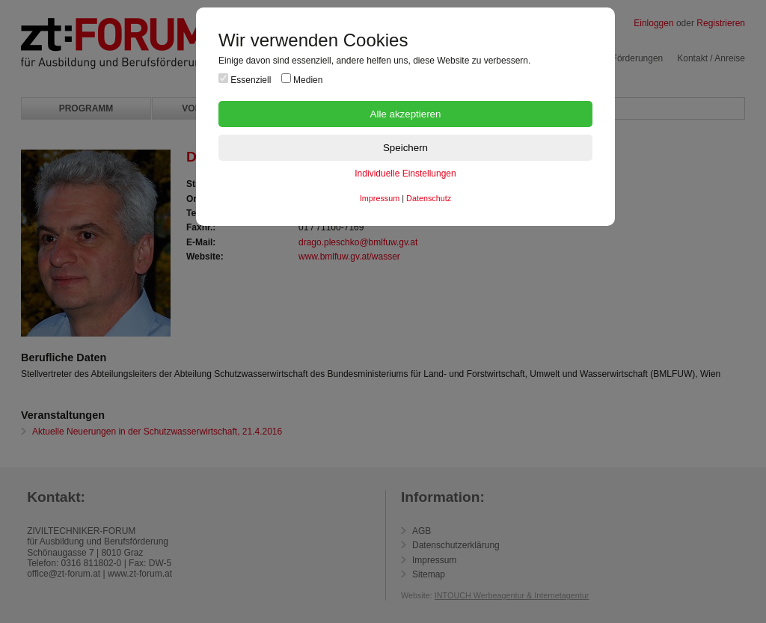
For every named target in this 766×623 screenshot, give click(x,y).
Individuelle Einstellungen (405, 173)
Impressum (379, 198)
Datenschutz (428, 198)
